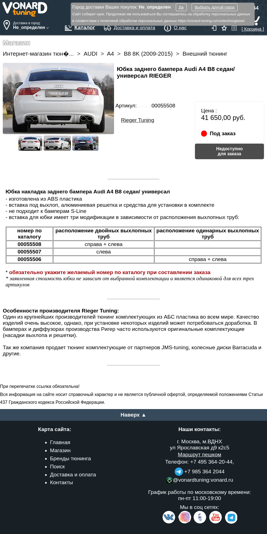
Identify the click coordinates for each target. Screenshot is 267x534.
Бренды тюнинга (70, 458)
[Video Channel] (215, 522)
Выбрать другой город (214, 7)
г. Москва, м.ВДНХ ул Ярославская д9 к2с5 (199, 445)
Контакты (61, 482)
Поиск (57, 466)
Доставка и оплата (73, 475)
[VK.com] (169, 522)
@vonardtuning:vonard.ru (199, 480)
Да (181, 7)
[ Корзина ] (253, 26)
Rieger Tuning (137, 120)
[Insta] (184, 522)
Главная (60, 442)
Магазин (60, 450)
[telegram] (230, 522)
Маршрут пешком (199, 454)
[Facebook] (199, 522)
